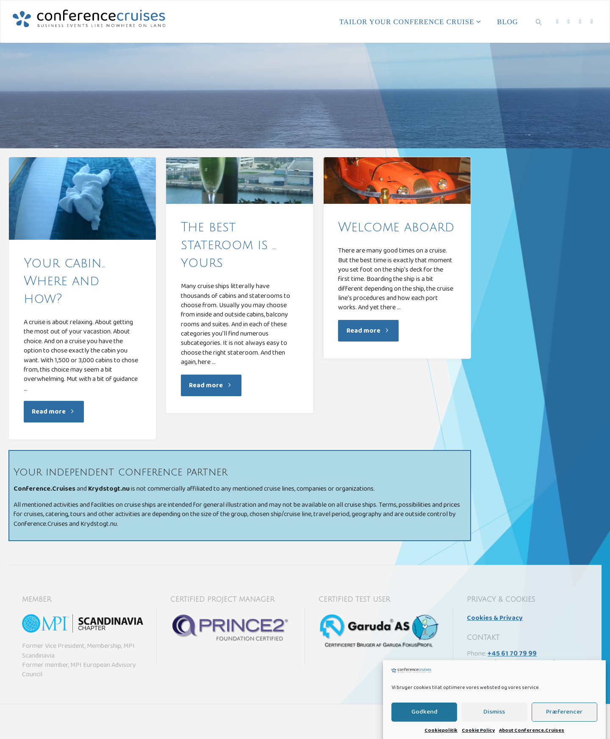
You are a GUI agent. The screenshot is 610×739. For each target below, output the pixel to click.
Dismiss (494, 722)
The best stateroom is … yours (228, 245)
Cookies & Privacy (495, 618)
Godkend (424, 722)
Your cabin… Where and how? (64, 281)
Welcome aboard (396, 227)
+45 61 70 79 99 (512, 654)
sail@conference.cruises (527, 663)
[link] (539, 21)
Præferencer (564, 722)
